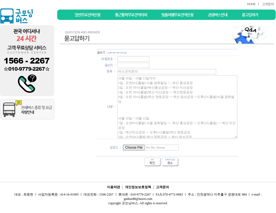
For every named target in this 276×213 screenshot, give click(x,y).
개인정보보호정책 (138, 187)
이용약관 (113, 187)
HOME (251, 4)
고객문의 (268, 4)
